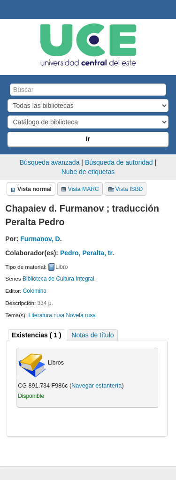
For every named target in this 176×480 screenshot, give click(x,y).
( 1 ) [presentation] (36, 335)
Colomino (34, 291)
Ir (88, 139)
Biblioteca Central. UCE (10, 10)
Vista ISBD (129, 189)
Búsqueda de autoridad (119, 162)
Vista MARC (83, 189)
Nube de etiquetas (88, 171)
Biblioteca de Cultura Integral (58, 278)
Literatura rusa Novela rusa (62, 315)
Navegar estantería (96, 385)
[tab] (36, 335)
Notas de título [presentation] (92, 335)
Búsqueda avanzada (50, 162)
